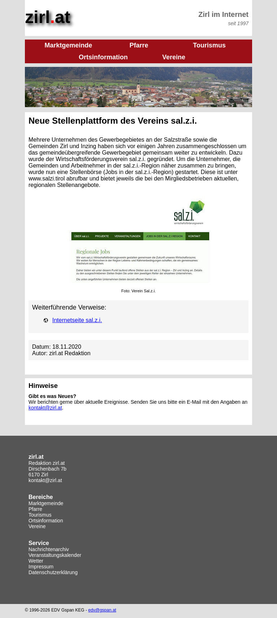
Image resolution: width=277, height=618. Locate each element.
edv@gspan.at (102, 610)
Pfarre (35, 509)
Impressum (40, 566)
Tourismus (40, 515)
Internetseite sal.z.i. (77, 320)
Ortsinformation (45, 520)
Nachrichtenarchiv (48, 549)
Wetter (35, 561)
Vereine (36, 526)
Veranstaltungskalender (54, 555)
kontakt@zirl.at (45, 408)
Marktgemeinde (45, 503)
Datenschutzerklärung (53, 572)
